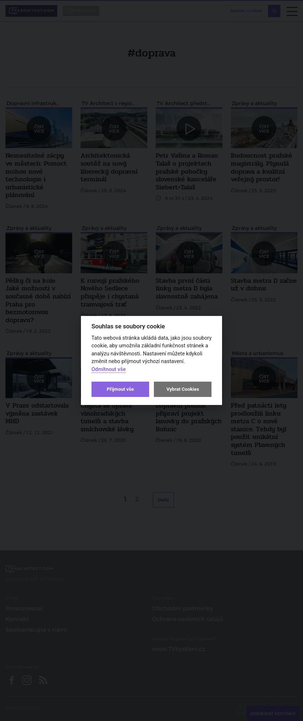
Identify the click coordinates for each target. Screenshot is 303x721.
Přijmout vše (120, 389)
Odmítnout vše (109, 369)
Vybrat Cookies (182, 389)
